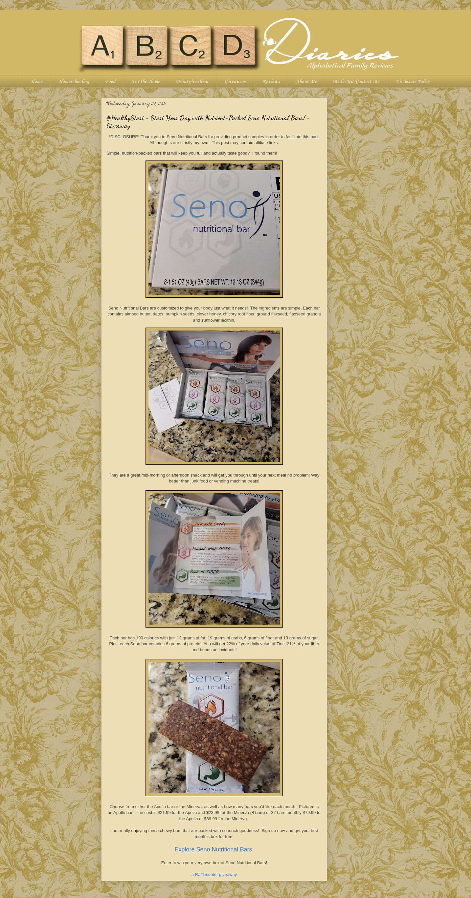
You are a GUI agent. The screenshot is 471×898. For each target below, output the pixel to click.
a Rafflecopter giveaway (214, 874)
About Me (306, 82)
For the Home (146, 82)
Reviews (271, 82)
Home (36, 82)
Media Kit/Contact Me (356, 82)
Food (110, 82)
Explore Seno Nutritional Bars (214, 849)
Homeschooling (73, 82)
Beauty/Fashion (192, 82)
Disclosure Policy (412, 82)
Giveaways (235, 82)
